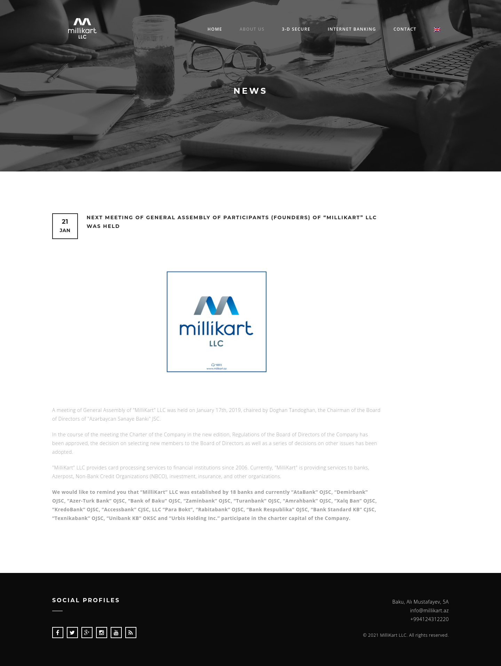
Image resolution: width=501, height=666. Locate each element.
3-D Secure (296, 29)
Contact (404, 29)
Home (214, 29)
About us (252, 29)
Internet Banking (352, 29)
